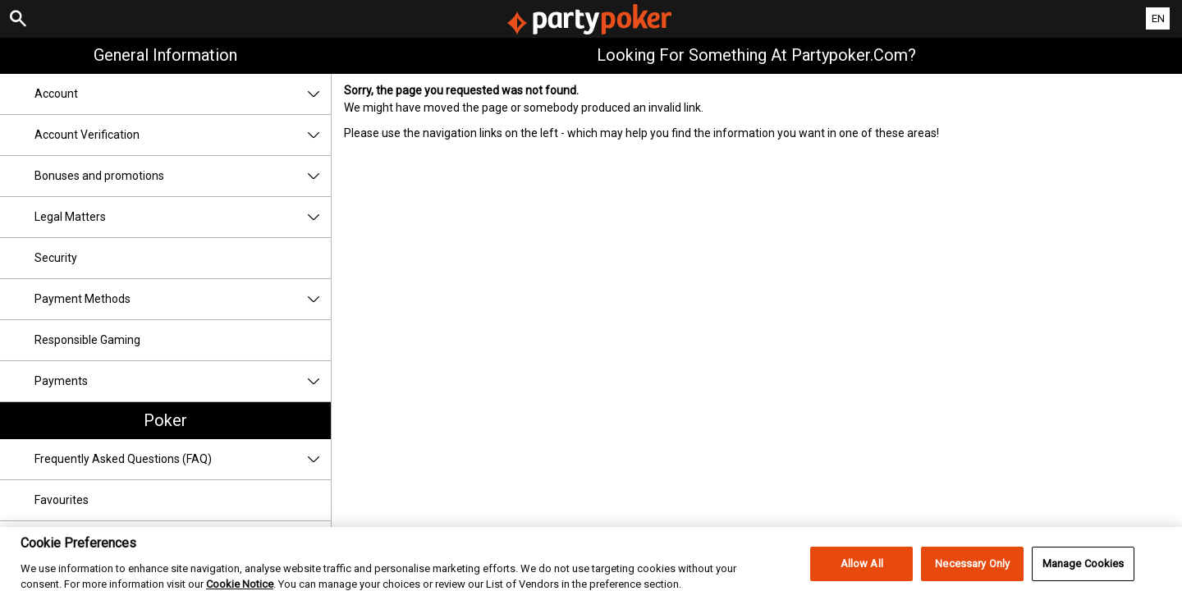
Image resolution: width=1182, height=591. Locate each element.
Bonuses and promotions (182, 176)
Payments (182, 381)
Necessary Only (972, 572)
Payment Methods (182, 299)
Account (182, 94)
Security (55, 257)
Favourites (61, 499)
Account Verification (182, 135)
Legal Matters (182, 217)
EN (1158, 18)
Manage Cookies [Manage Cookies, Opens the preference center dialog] (1083, 572)
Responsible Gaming (87, 339)
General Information (165, 55)
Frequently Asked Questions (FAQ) (182, 459)
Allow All (862, 572)
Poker (165, 420)
